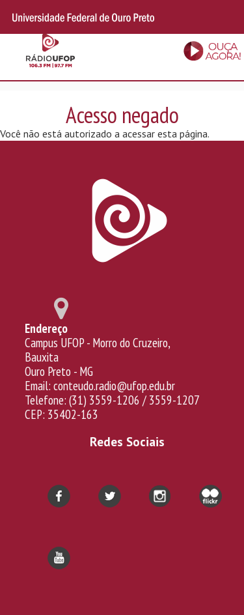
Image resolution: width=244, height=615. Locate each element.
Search (225, 17)
